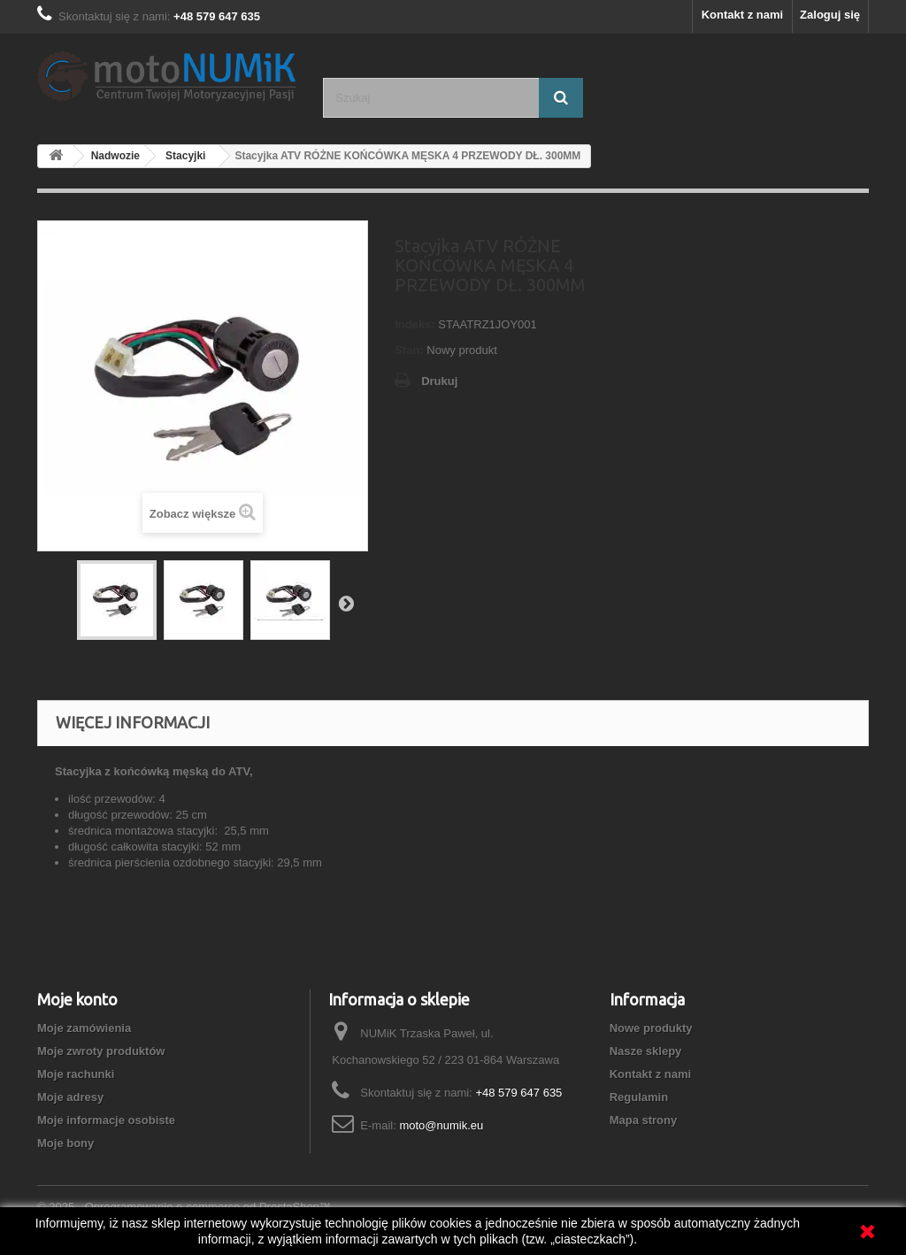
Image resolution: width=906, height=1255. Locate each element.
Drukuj (439, 381)
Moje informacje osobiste (106, 1120)
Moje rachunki (75, 1074)
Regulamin (639, 1097)
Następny (346, 603)
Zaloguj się (830, 14)
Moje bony (65, 1143)
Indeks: (415, 324)
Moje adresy (70, 1097)
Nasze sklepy (646, 1051)
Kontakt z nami (742, 14)
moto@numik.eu (441, 1125)
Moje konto (77, 999)
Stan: (409, 350)
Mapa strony (644, 1120)
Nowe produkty (651, 1028)
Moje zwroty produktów (101, 1051)
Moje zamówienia (84, 1028)
